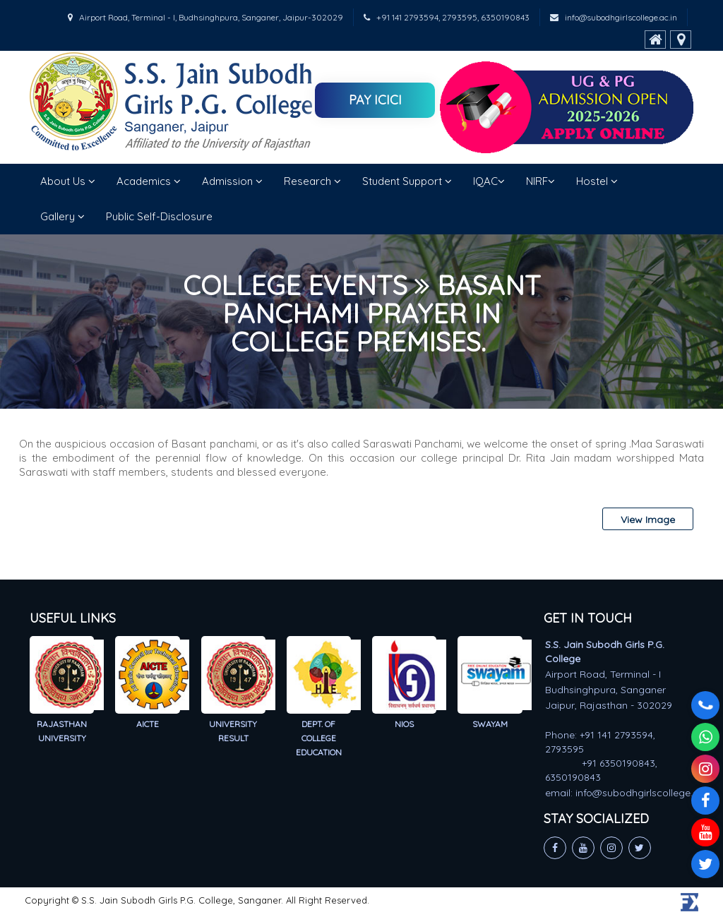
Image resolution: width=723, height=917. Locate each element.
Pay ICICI (375, 100)
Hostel (597, 181)
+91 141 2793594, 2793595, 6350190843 (447, 17)
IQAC (489, 181)
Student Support (407, 181)
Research (312, 181)
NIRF (540, 181)
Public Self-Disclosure (159, 216)
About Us (67, 181)
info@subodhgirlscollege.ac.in (613, 17)
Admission (232, 181)
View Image (648, 519)
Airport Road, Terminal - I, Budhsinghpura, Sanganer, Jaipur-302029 (205, 17)
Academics (148, 181)
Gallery (62, 216)
